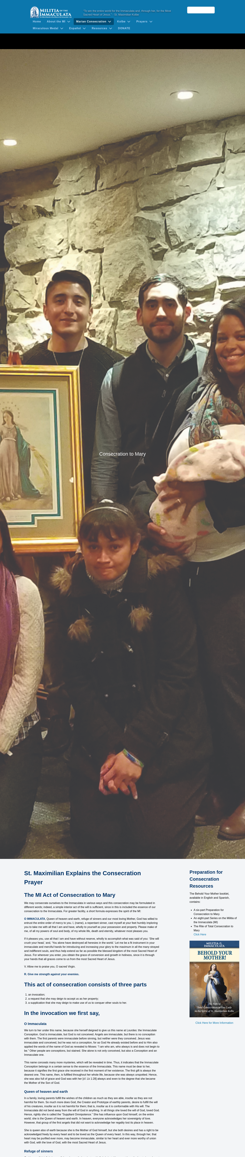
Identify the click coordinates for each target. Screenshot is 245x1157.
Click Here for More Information (214, 1022)
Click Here (200, 934)
